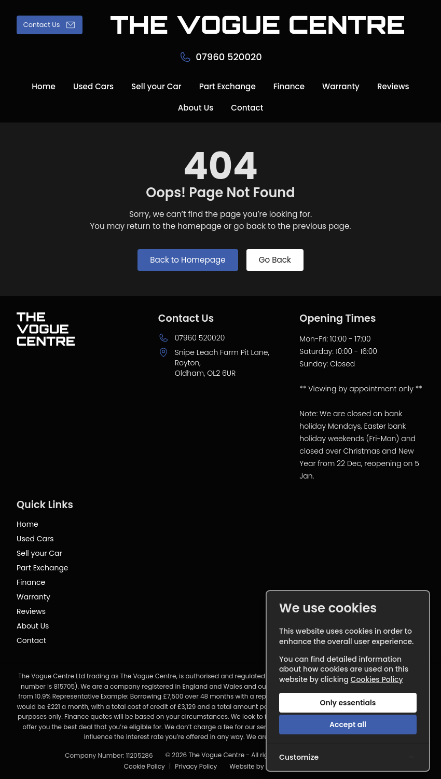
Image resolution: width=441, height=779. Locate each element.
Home (27, 524)
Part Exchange (42, 568)
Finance (31, 582)
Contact (31, 640)
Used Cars (35, 539)
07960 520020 (200, 338)
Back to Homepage (187, 259)
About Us (33, 626)
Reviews (31, 611)
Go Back (275, 259)
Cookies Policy (377, 679)
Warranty (33, 597)
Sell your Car (39, 553)
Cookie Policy (144, 766)
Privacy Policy (196, 766)
